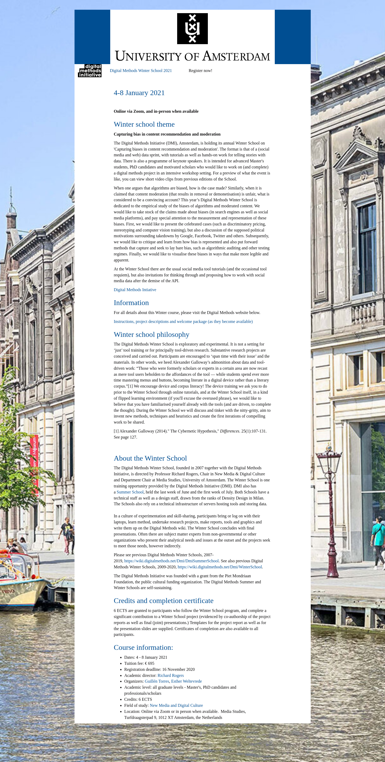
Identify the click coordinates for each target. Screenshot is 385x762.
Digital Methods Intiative (135, 289)
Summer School (130, 492)
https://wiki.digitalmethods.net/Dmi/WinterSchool (220, 567)
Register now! (200, 70)
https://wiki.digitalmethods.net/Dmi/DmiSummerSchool (171, 561)
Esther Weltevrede (186, 681)
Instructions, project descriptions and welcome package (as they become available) (183, 321)
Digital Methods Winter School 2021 (141, 70)
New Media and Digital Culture (176, 705)
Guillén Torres (157, 681)
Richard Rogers (171, 675)
